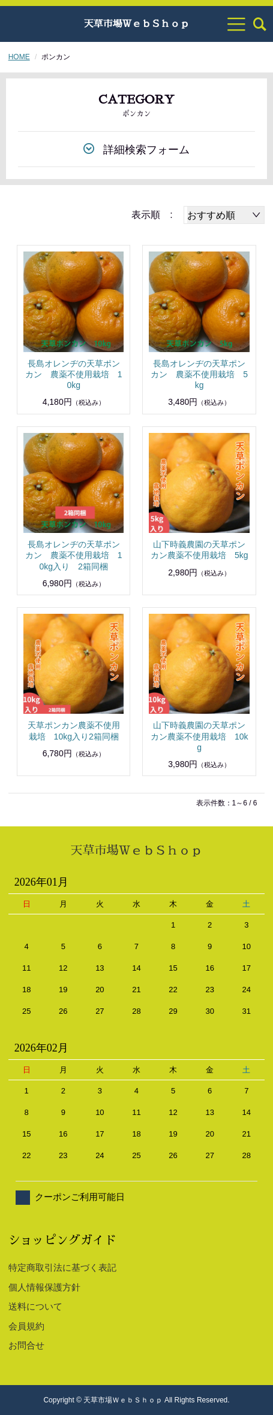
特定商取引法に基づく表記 (62, 1267)
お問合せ (26, 1345)
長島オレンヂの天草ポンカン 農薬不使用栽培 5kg (199, 374)
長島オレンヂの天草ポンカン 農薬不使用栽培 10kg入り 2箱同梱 (73, 555)
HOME (19, 57)
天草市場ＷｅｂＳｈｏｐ (136, 24)
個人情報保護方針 (44, 1287)
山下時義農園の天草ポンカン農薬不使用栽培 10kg (199, 736)
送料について (35, 1306)
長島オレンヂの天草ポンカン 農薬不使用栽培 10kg (73, 374)
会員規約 (26, 1326)
